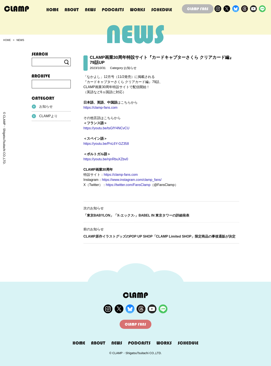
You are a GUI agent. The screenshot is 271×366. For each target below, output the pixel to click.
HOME (7, 40)
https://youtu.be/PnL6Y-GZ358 (106, 143)
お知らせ (42, 106)
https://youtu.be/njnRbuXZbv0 (105, 159)
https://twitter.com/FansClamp (128, 185)
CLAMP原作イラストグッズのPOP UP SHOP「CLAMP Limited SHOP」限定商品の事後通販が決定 (159, 236)
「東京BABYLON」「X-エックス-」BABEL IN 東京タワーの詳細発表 (136, 215)
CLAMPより (45, 116)
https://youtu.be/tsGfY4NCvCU (106, 128)
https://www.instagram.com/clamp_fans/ (132, 180)
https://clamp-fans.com (100, 107)
